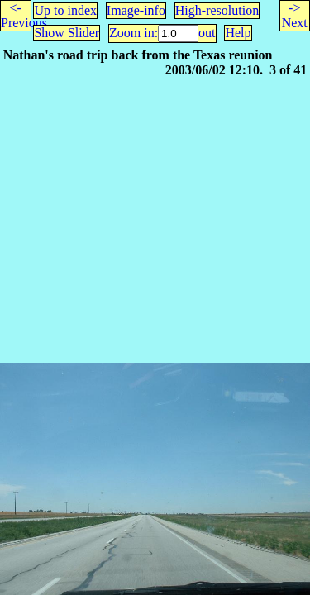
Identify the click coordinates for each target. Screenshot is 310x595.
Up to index (65, 10)
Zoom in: (133, 33)
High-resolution (217, 10)
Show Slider (66, 33)
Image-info (136, 10)
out (206, 33)
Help (237, 33)
